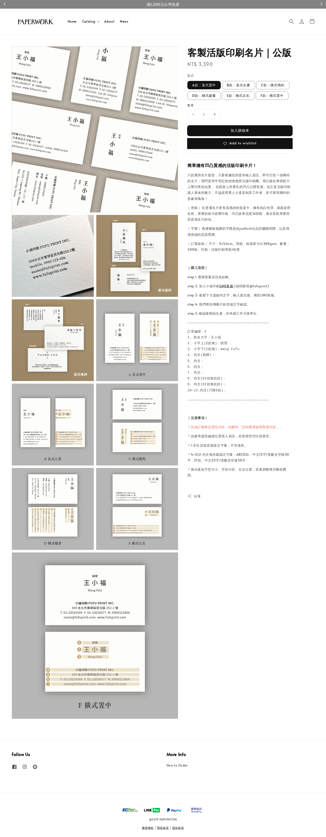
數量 (190, 105)
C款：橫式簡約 (272, 85)
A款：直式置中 (204, 85)
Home (72, 21)
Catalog (88, 21)
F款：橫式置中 (272, 95)
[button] (291, 21)
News (124, 21)
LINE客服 (226, 286)
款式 (190, 75)
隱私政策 (163, 828)
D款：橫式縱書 (204, 95)
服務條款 (148, 828)
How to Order (177, 765)
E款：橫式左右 (238, 95)
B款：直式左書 (238, 85)
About (109, 21)
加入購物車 (240, 130)
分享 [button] (194, 496)
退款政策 (178, 828)
